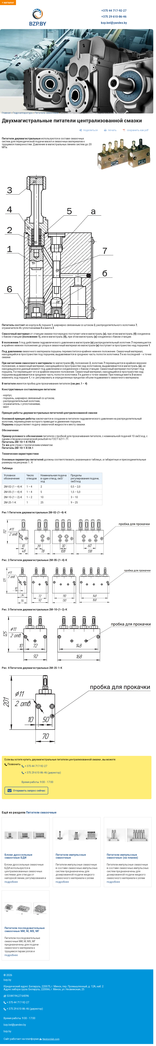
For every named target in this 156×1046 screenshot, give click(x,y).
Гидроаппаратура (23, 112)
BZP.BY (37, 18)
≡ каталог (8, 2)
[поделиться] (88, 130)
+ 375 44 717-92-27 (34, 766)
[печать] (110, 130)
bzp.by (7, 1031)
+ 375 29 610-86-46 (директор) (41, 772)
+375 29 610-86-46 (113, 16)
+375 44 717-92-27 (113, 10)
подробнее (11, 881)
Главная (6, 112)
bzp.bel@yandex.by (114, 23)
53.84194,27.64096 (18, 995)
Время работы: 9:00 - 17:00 (37, 782)
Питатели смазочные (46, 112)
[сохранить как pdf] (135, 130)
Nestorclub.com (51, 1039)
